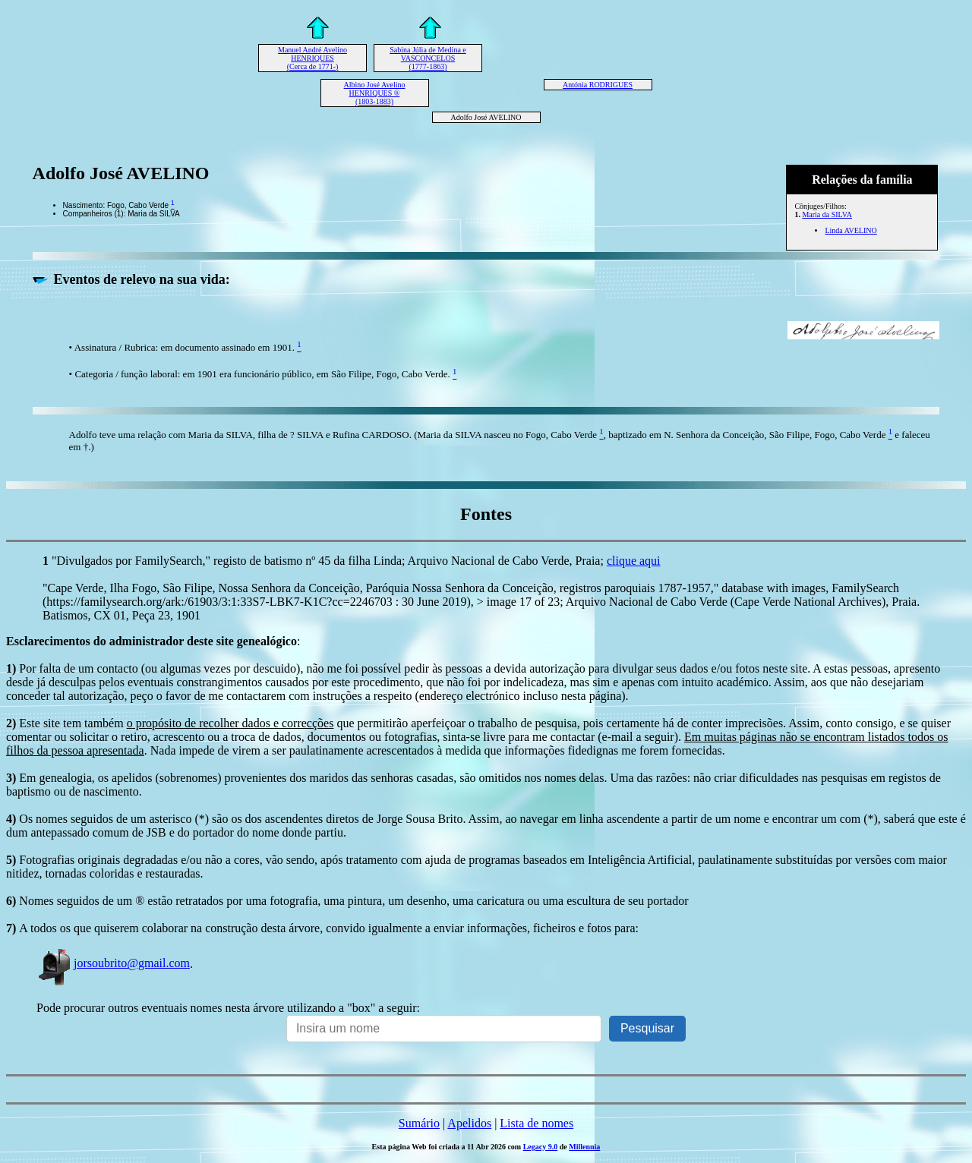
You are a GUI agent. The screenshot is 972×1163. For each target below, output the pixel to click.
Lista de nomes (536, 1123)
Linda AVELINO (850, 230)
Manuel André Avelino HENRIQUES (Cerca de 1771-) (312, 58)
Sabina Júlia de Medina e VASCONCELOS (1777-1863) (428, 58)
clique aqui (634, 560)
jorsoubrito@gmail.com (113, 963)
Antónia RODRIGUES (598, 84)
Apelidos (469, 1123)
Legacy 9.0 (540, 1147)
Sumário (419, 1123)
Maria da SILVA (827, 214)
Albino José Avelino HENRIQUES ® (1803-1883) (375, 93)
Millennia (584, 1147)
